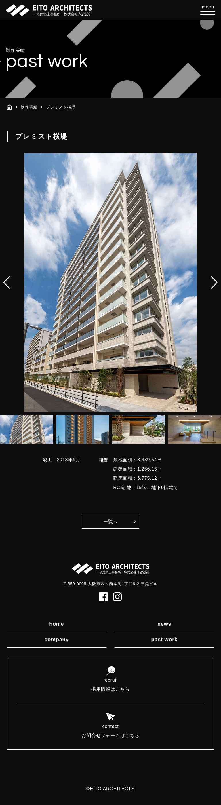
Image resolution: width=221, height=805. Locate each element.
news (164, 624)
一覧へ (110, 521)
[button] (214, 282)
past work (164, 639)
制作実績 (29, 107)
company (56, 639)
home (56, 624)
